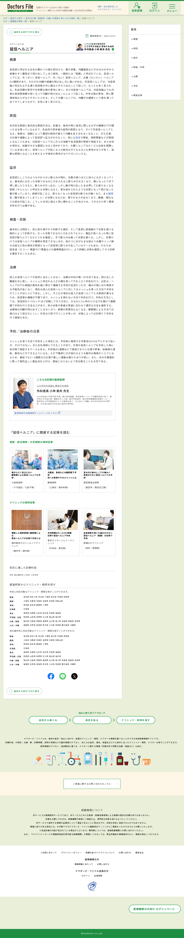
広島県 (33, 621)
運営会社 (139, 852)
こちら (103, 826)
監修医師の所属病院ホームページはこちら (36, 412)
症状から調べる (48, 720)
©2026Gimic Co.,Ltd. (92, 933)
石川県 (45, 617)
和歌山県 (59, 601)
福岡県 (26, 625)
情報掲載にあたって (84, 864)
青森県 (26, 613)
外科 (11, 575)
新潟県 (26, 617)
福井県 (58, 617)
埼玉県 (41, 597)
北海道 (26, 609)
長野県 (39, 617)
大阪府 (26, 601)
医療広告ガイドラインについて (100, 852)
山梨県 (33, 617)
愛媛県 (71, 621)
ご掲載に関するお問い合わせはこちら (92, 783)
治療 (135, 76)
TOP (5, 18)
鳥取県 (39, 621)
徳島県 (64, 621)
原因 (135, 48)
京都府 (39, 601)
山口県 (52, 621)
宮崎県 (58, 625)
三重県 (45, 605)
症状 (135, 57)
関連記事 (137, 95)
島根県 (45, 621)
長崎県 (39, 625)
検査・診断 (139, 67)
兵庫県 (33, 601)
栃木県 (54, 597)
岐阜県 (33, 605)
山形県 (39, 613)
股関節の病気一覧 (18, 21)
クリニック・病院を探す (135, 720)
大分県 (52, 625)
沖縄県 (73, 625)
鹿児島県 (65, 625)
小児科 (27, 575)
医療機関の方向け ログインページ (154, 909)
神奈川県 (33, 597)
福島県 (58, 613)
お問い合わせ (125, 852)
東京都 (26, 597)
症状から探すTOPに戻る (26, 32)
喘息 (78, 137)
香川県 (58, 621)
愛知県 (26, 605)
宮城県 (52, 613)
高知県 (77, 621)
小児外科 (34, 575)
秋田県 (33, 613)
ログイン (86, 875)
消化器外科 (19, 575)
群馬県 (66, 597)
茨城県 (60, 597)
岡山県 (26, 621)
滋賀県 (45, 601)
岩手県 (45, 613)
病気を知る (92, 720)
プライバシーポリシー (71, 852)
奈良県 (52, 601)
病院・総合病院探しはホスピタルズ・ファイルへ (110, 8)
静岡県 (39, 605)
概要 (135, 39)
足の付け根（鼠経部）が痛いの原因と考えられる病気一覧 (52, 18)
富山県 (52, 617)
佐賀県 (33, 625)
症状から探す (16, 18)
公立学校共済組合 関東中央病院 (53, 385)
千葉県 (47, 597)
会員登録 (98, 875)
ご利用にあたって (48, 852)
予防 (135, 85)
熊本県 (45, 625)
